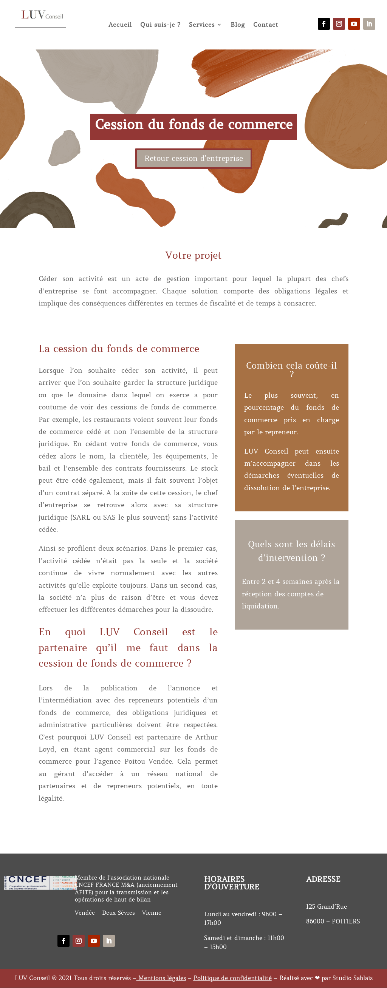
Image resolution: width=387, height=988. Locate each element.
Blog (238, 24)
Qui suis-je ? (160, 24)
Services (202, 24)
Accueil (120, 24)
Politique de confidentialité (233, 978)
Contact (266, 24)
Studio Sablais (353, 978)
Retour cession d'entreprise (193, 158)
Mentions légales (162, 978)
